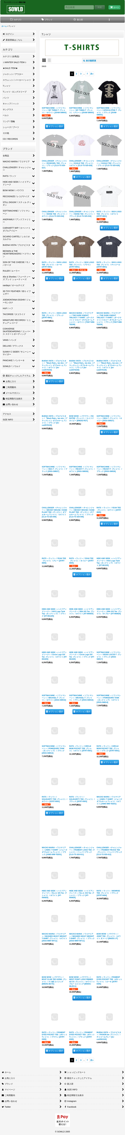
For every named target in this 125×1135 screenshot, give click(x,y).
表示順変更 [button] (89, 61)
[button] (109, 20)
